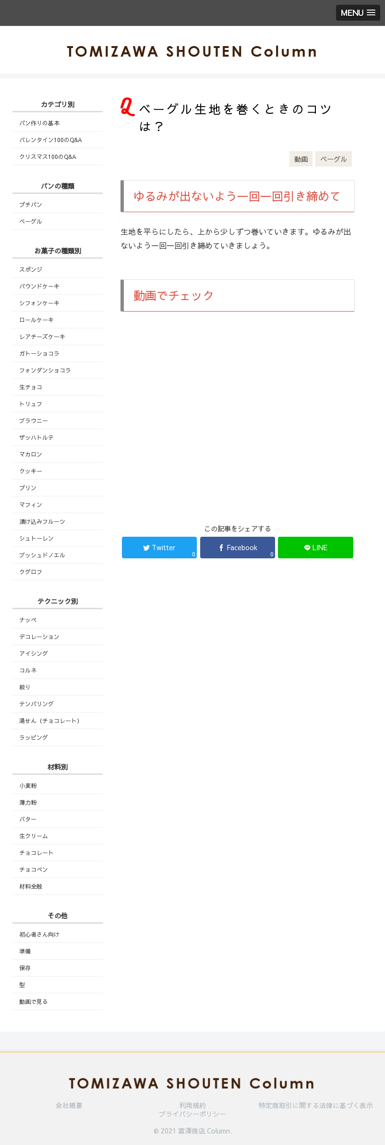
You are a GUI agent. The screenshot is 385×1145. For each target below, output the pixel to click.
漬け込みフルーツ (42, 521)
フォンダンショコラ (45, 370)
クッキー (30, 471)
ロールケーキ (36, 320)
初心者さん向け (39, 934)
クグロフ (30, 572)
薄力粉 (27, 802)
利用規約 (192, 1105)
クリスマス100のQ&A (47, 156)
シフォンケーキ (39, 303)
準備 (25, 951)
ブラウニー (33, 420)
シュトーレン (36, 538)
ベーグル (333, 159)
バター (27, 819)
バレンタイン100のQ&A (50, 140)
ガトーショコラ (39, 353)
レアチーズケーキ (42, 336)
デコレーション (39, 636)
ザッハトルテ (36, 437)
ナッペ (27, 620)
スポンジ (30, 269)
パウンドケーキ (39, 286)
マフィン (30, 504)
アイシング (33, 653)
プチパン (30, 204)
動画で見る (33, 1001)
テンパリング (36, 704)
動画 (301, 159)
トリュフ (30, 404)
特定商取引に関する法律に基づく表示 (316, 1105)
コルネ (27, 670)
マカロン (30, 454)
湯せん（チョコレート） (51, 720)
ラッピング (33, 737)
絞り (25, 687)
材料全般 (30, 886)
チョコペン (33, 869)
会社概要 (69, 1105)
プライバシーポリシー (192, 1113)
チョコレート (36, 852)
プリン (27, 488)
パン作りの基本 (39, 123)
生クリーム (33, 836)
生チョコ (30, 387)
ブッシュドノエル (42, 555)
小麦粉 (27, 785)
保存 (25, 968)
